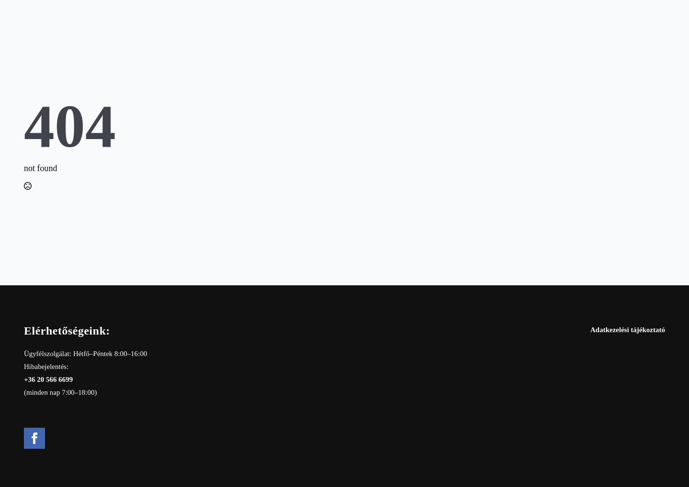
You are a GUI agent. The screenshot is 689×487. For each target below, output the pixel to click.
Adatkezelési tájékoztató (627, 330)
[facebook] (34, 438)
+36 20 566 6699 (48, 379)
